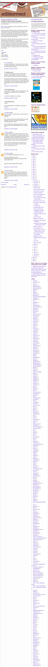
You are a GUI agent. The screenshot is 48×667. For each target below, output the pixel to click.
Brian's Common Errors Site (39, 135)
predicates (35, 512)
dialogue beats (36, 361)
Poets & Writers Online (37, 141)
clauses (34, 325)
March (35, 252)
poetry (34, 500)
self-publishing (36, 568)
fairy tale (35, 387)
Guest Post (35, 240)
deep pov (35, 348)
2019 (34, 164)
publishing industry (37, 529)
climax (34, 327)
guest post (35, 412)
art (33, 301)
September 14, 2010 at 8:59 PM (10, 109)
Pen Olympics (36, 488)
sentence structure (37, 577)
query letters (35, 533)
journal (34, 432)
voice (34, 652)
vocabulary (35, 650)
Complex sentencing (37, 192)
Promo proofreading (37, 196)
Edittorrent (7, 112)
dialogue (35, 360)
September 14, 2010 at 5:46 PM (10, 85)
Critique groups (36, 345)
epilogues (35, 377)
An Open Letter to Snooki (38, 189)
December (36, 181)
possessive (35, 506)
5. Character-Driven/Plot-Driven (39, 46)
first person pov (36, 392)
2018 (34, 165)
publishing (35, 528)
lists (34, 439)
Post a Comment (4, 182)
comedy (34, 331)
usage (34, 646)
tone (34, 636)
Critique (34, 344)
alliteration (35, 295)
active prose (35, 282)
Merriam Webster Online (38, 140)
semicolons (35, 569)
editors (34, 370)
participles (35, 484)
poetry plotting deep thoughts (39, 502)
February (36, 254)
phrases (34, 494)
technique (35, 624)
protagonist (35, 526)
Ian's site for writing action (39, 194)
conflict (34, 337)
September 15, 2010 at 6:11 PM (10, 149)
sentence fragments (37, 575)
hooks (34, 416)
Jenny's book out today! (38, 191)
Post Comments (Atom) (12, 187)
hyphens (35, 421)
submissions (35, 611)
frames (34, 400)
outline (34, 478)
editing (34, 368)
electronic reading (37, 371)
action (34, 280)
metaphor (35, 451)
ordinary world (36, 475)
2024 (34, 157)
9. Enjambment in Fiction (38, 56)
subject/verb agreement (38, 610)
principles (35, 515)
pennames (35, 490)
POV (34, 507)
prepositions (35, 513)
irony (34, 431)
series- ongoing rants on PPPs (39, 587)
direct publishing (36, 364)
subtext (34, 616)
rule (34, 556)
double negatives (36, 366)
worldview (35, 658)
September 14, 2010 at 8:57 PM (10, 98)
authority (35, 308)
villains (34, 649)
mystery (34, 461)
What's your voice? (37, 226)
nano (34, 464)
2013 (34, 174)
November (36, 182)
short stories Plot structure (39, 594)
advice (34, 290)
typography (35, 645)
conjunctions (36, 338)
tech (34, 623)
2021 (34, 160)
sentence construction (38, 574)
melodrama (35, 445)
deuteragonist (36, 357)
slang (34, 598)
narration (35, 465)
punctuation (35, 532)
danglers (35, 347)
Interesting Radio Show (38, 207)
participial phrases (37, 483)
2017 (34, 167)
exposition (35, 384)
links (34, 438)
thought (34, 632)
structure (35, 607)
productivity (35, 516)
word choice (35, 653)
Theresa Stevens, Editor (38, 151)
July (35, 245)
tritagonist (35, 640)
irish (34, 429)
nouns (34, 471)
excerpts (35, 381)
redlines (34, 542)
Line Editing (35, 65)
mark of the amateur (37, 444)
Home (15, 184)
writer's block (36, 661)
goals (34, 409)
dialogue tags (36, 363)
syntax (34, 620)
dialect (34, 358)
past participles (36, 487)
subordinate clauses (37, 613)
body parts (35, 311)
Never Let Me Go (4, 26)
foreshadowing (36, 397)
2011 (34, 177)
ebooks (34, 367)
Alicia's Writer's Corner (38, 134)
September (36, 186)
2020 (34, 162)
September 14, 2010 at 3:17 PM (10, 68)
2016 (34, 169)
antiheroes (35, 299)
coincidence (35, 329)
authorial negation (37, 306)
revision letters (36, 554)
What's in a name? (37, 242)
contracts (35, 341)
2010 (34, 179)
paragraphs (35, 481)
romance (35, 555)
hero (34, 415)
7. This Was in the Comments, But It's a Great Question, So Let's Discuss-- (38, 52)
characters (35, 321)
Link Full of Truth (37, 216)
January (35, 255)
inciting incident (36, 423)
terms (34, 629)
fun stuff (35, 403)
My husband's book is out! (39, 200)
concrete (35, 334)
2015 (34, 170)
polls (34, 504)
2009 (34, 257)
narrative (35, 467)
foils (34, 396)
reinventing (35, 543)
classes (34, 322)
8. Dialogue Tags (36, 55)
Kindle (34, 434)
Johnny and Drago (37, 70)
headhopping (36, 413)
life (33, 435)
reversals (35, 548)
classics (34, 324)
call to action (35, 315)
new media (35, 470)
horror (34, 418)
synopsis (35, 619)
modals (34, 454)
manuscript (35, 442)
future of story (36, 405)
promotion (35, 520)
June (35, 247)
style (34, 609)
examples (35, 380)
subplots (35, 614)
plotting (34, 499)
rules (34, 558)
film (34, 390)
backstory (35, 309)
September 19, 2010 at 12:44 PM (11, 180)
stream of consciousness (38, 606)
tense (34, 626)
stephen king (35, 603)
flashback (35, 395)
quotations (35, 535)
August (35, 244)
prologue (35, 519)
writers (34, 662)
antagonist (35, 298)
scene (34, 559)
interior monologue (37, 426)
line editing (35, 436)
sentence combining (37, 572)
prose (34, 525)
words (34, 655)
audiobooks (35, 302)
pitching (34, 496)
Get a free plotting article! (36, 19)
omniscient (35, 473)
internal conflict (36, 428)
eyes (34, 386)
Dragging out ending (37, 236)
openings (35, 474)
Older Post (26, 184)
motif (34, 457)
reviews (34, 549)
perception (35, 491)
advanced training (37, 288)
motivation (35, 458)
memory (34, 448)
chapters (35, 318)
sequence (35, 581)
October (35, 184)
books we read (36, 314)
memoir (34, 447)
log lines (35, 441)
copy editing (35, 342)
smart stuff (35, 600)
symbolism (35, 617)
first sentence (36, 393)
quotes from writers (37, 536)
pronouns (35, 522)
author (34, 303)
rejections (35, 545)
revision (34, 552)
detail (34, 354)
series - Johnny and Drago (38, 585)
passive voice (36, 486)
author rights (35, 305)
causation (35, 316)
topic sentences (36, 637)
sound (34, 601)
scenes (34, 562)
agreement (35, 293)
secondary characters (37, 567)
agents (34, 292)
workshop (35, 656)
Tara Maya (7, 62)
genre (34, 406)
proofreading (35, 523)
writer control (36, 659)
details (34, 355)
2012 (34, 175)
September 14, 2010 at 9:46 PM (10, 128)
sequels (34, 580)
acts (34, 283)
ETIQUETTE (35, 379)
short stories (35, 593)
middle (34, 452)
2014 (34, 172)
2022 (34, 159)
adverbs (34, 289)
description (35, 353)
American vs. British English (39, 296)
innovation (35, 425)
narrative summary (37, 468)
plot (34, 497)
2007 (34, 260)
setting (34, 590)
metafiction (35, 449)
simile (34, 597)
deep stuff (35, 350)
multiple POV (36, 460)
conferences (35, 335)
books (34, 312)
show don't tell (36, 595)
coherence (35, 328)
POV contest (35, 509)
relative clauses (36, 546)
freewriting (35, 402)
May (35, 249)
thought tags (35, 633)
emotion (34, 374)
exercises (35, 383)
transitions (35, 639)
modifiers (35, 455)
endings (34, 376)
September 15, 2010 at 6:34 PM (10, 167)
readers (34, 541)
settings (34, 591)
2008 (34, 259)
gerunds (34, 408)
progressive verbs (37, 517)
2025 (34, 155)
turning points (36, 642)
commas (35, 332)
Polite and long (36, 187)
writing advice (36, 663)
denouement (35, 351)
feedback (35, 389)
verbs (34, 648)
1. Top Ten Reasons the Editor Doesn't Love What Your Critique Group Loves (38, 35)
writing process (36, 665)
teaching (35, 622)
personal (35, 493)
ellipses (34, 373)
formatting (35, 399)
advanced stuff (36, 286)
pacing (34, 480)
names (34, 462)
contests (35, 340)
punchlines (35, 530)
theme (34, 630)
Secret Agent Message (38, 209)
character (6, 56)
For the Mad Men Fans (38, 228)
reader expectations (37, 539)
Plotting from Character (38, 218)
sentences (35, 578)
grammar (35, 410)
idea (34, 422)
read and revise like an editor (39, 538)
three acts (35, 635)
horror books (36, 419)
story (34, 604)
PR (33, 510)
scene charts (35, 561)
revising (34, 551)
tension (34, 627)
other (34, 477)
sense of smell (36, 571)
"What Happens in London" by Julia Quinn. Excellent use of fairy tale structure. (38, 275)
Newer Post (3, 184)
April (35, 250)
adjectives (35, 285)
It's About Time (36, 205)
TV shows (35, 643)
